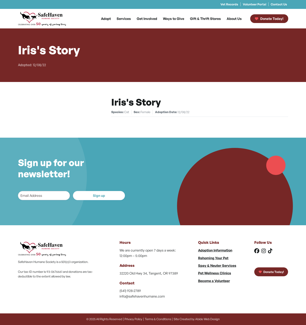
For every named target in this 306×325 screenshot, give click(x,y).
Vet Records (229, 4)
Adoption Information (215, 250)
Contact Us (279, 4)
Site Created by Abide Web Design (197, 319)
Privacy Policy (133, 319)
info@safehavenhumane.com (142, 296)
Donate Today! (271, 272)
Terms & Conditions (158, 319)
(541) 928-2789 (130, 290)
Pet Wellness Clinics (214, 273)
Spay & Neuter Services (217, 265)
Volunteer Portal (254, 4)
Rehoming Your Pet (213, 258)
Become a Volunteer (214, 281)
